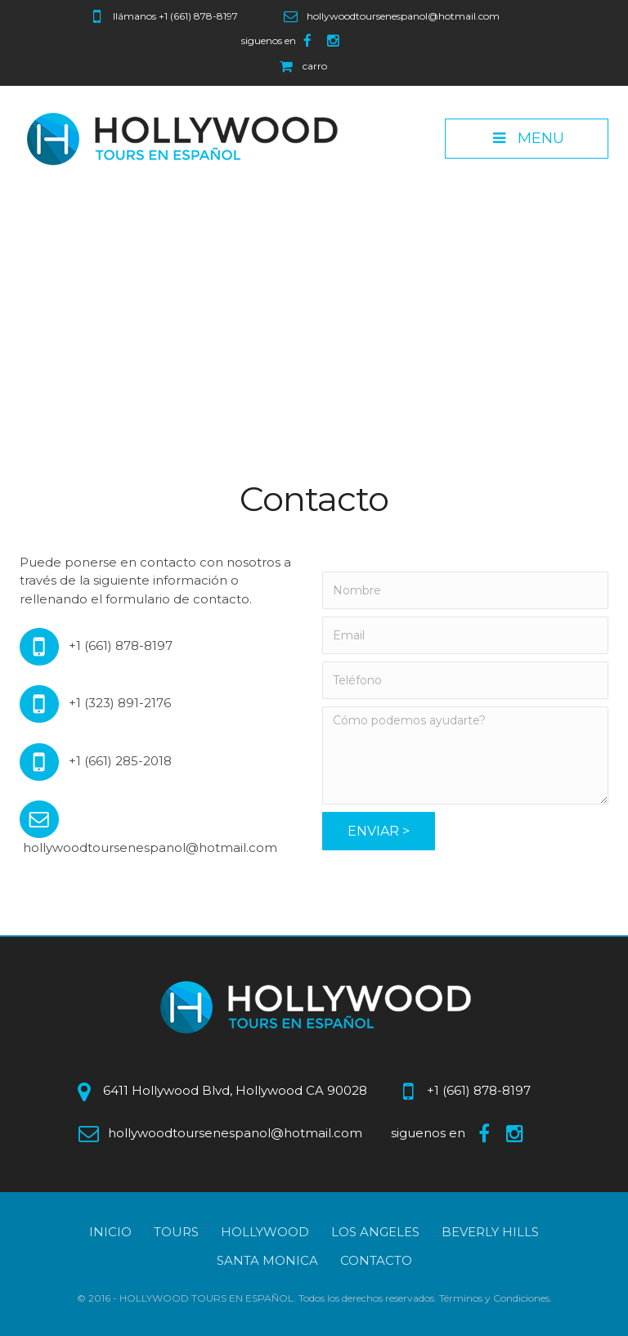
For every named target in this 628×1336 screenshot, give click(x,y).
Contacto (376, 1260)
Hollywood (265, 1232)
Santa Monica (267, 1260)
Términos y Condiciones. (495, 1298)
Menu (526, 138)
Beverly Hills (490, 1232)
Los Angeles (375, 1232)
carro (315, 66)
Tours (176, 1232)
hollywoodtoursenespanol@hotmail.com (403, 16)
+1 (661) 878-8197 (198, 16)
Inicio (110, 1232)
